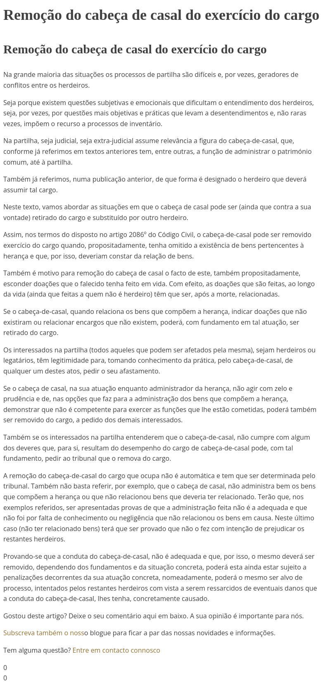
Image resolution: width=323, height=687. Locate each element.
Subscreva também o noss (43, 632)
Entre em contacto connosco (116, 650)
